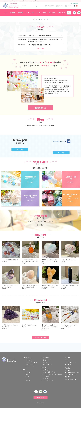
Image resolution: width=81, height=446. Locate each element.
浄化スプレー (46, 398)
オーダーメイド (29, 12)
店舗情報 (20, 12)
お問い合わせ (61, 12)
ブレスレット (29, 398)
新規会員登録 (49, 6)
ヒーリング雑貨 (44, 396)
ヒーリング (46, 414)
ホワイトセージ (47, 402)
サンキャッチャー (30, 402)
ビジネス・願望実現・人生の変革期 (52, 412)
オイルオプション (48, 418)
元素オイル (46, 408)
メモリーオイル (44, 406)
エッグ (27, 416)
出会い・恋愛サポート (49, 410)
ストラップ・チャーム (31, 400)
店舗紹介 (67, 406)
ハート (27, 414)
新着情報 (12, 12)
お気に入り (59, 6)
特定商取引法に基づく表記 (72, 410)
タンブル (28, 418)
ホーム (6, 12)
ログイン (68, 6)
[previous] (33, 46)
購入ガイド (52, 12)
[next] (47, 46)
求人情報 (67, 408)
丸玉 (27, 412)
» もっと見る (40, 75)
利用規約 (67, 415)
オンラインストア (42, 12)
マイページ (68, 398)
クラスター (29, 410)
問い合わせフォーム (70, 417)
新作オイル (46, 416)
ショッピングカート (70, 400)
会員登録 (67, 396)
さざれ (45, 400)
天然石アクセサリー (28, 396)
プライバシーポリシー (71, 413)
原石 (24, 408)
